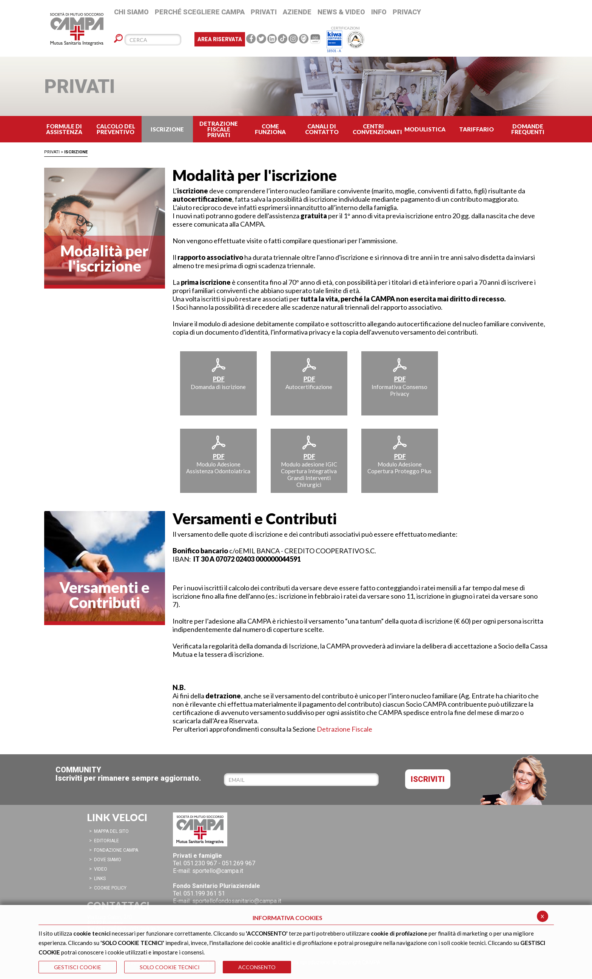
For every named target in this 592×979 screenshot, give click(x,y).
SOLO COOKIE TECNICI (170, 967)
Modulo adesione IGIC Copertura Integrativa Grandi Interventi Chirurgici (309, 461)
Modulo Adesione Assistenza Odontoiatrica (218, 454)
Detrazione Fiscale (344, 729)
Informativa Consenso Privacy (399, 377)
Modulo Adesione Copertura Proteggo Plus (399, 454)
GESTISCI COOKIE (77, 967)
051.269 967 (238, 863)
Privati (52, 152)
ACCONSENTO (257, 967)
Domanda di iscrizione (218, 373)
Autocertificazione (308, 373)
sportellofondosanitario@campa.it (236, 901)
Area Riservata (219, 39)
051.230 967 (200, 863)
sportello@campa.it (217, 870)
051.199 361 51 (204, 893)
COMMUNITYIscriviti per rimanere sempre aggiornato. (128, 774)
